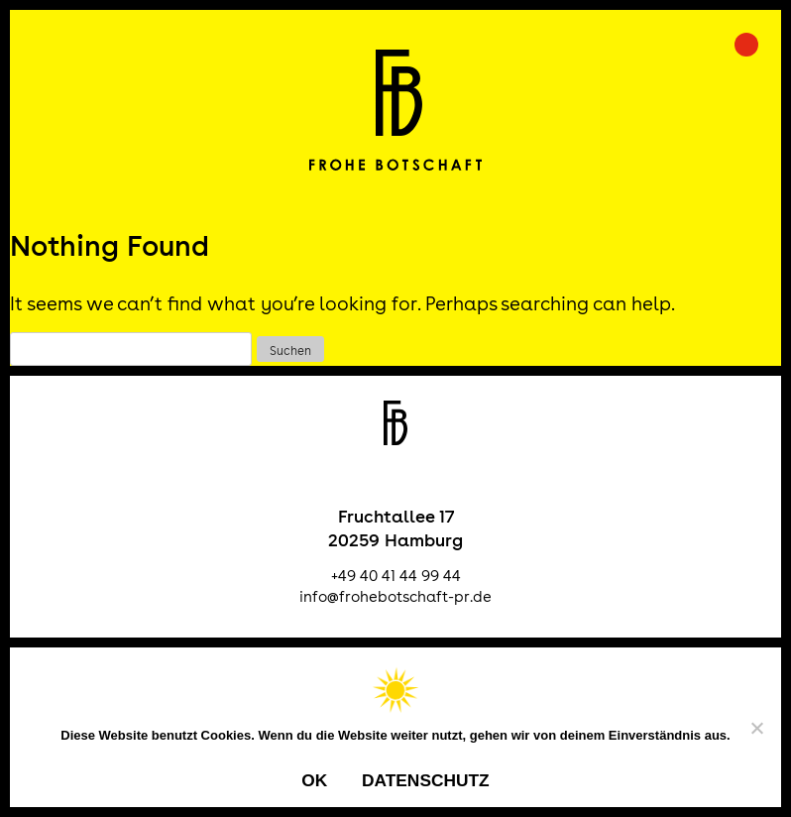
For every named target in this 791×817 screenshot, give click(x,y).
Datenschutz (426, 780)
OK (314, 780)
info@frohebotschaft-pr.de (395, 596)
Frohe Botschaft (396, 110)
